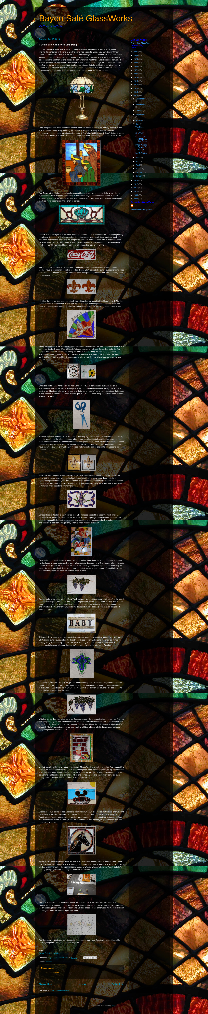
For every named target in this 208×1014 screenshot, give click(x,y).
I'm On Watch (141, 153)
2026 (136, 52)
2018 (136, 81)
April (138, 165)
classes (49, 962)
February (140, 172)
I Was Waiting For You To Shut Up (141, 147)
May (138, 161)
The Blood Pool (139, 128)
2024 (136, 59)
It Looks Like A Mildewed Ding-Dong (141, 139)
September (140, 114)
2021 (136, 70)
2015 (136, 92)
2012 (136, 184)
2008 (136, 199)
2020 (136, 74)
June (138, 157)
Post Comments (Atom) (60, 990)
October (139, 111)
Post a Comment (52, 973)
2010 (136, 191)
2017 (136, 85)
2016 (136, 88)
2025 (136, 55)
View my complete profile (141, 209)
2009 (136, 195)
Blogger (115, 1006)
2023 (136, 63)
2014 (136, 96)
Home (82, 984)
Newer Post (46, 984)
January (139, 176)
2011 (136, 188)
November (140, 105)
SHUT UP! (139, 133)
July (138, 124)
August (139, 120)
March (139, 168)
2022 (136, 66)
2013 (136, 180)
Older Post (118, 984)
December (140, 99)
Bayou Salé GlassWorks (85, 18)
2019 (136, 77)
